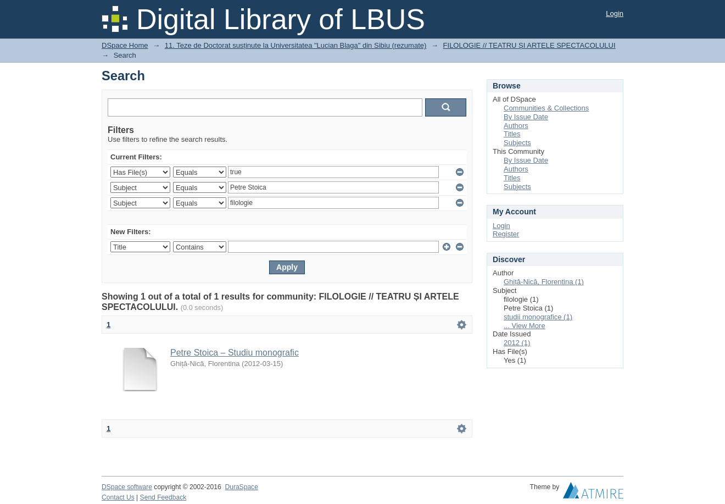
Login (614, 13)
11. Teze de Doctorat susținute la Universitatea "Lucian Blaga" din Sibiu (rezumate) (296, 45)
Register (506, 234)
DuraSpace (241, 487)
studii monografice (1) (538, 317)
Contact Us (118, 497)
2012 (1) (517, 343)
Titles (512, 134)
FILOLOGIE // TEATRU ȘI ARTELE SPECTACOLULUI (529, 45)
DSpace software (127, 487)
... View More (524, 326)
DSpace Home (125, 45)
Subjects (517, 143)
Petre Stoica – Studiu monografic (234, 352)
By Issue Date (526, 117)
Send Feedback (163, 497)
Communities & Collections (546, 108)
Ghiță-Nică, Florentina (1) (544, 282)
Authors (516, 125)
